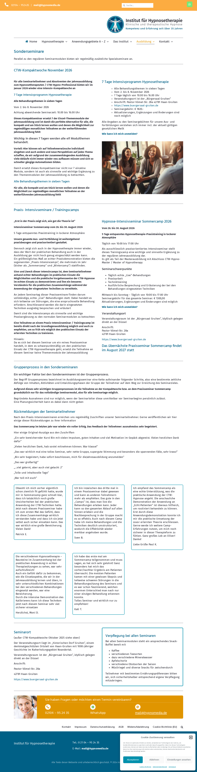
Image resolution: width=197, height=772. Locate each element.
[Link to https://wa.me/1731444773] (93, 707)
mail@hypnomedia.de (47, 5)
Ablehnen (154, 759)
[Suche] (124, 5)
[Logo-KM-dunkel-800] (144, 17)
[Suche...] (137, 5)
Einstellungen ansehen (179, 759)
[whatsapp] (189, 4)
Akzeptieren (133, 759)
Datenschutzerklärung (160, 767)
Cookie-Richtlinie (145, 767)
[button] (190, 737)
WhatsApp (98, 713)
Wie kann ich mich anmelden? (120, 133)
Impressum (172, 767)
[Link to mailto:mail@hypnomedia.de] (138, 707)
